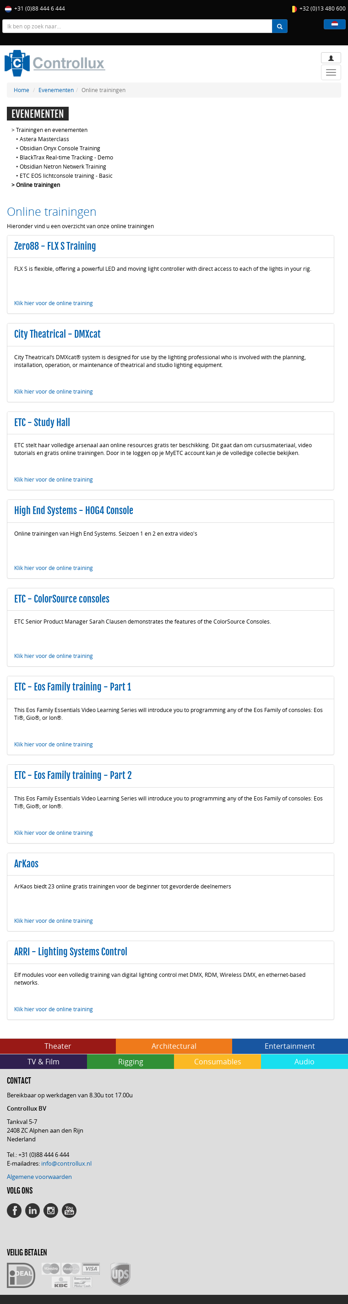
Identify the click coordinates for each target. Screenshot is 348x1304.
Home (21, 89)
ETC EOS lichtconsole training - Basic (66, 175)
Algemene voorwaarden (39, 1177)
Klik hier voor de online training (53, 303)
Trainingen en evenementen (51, 129)
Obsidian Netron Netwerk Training (63, 166)
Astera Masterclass (44, 138)
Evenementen (56, 89)
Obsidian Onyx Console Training (60, 148)
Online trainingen (38, 184)
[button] (335, 24)
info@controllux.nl (66, 1163)
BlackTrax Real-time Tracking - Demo (66, 157)
